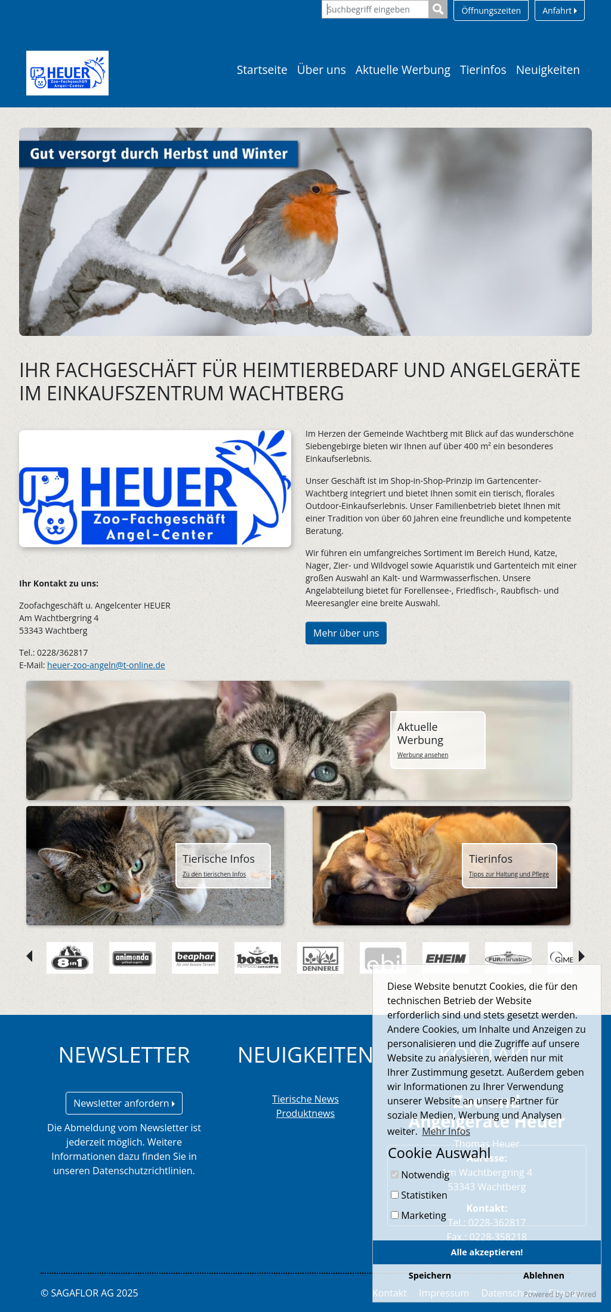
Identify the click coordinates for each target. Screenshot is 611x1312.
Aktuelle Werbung (403, 69)
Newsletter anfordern (124, 1103)
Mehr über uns (346, 633)
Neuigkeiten (548, 69)
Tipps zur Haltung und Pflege (509, 874)
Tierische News (305, 1099)
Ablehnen (543, 1275)
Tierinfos (483, 69)
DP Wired (580, 1294)
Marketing (418, 1215)
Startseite (262, 69)
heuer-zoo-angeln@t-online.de (106, 665)
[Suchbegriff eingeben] (375, 9)
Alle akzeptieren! (487, 1252)
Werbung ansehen (422, 755)
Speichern (430, 1275)
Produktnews (305, 1113)
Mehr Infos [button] (446, 1131)
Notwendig (420, 1174)
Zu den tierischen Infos (214, 874)
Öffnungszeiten (491, 10)
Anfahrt (559, 10)
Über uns (321, 69)
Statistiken (419, 1195)
